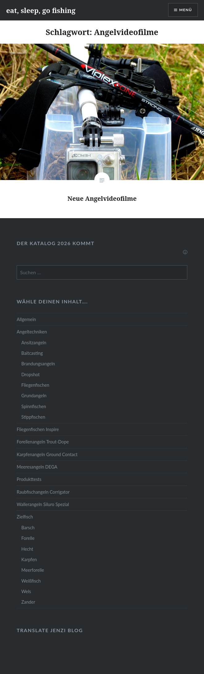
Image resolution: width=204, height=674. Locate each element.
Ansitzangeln (33, 342)
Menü (185, 9)
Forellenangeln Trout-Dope (43, 441)
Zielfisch (25, 516)
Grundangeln (33, 395)
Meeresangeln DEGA (37, 466)
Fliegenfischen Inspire (38, 429)
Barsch (28, 527)
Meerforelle (32, 570)
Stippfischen (33, 417)
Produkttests (29, 479)
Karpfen (29, 559)
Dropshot (30, 374)
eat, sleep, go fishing (40, 10)
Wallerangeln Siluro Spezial (43, 504)
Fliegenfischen (35, 385)
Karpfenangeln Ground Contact (47, 454)
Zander (28, 602)
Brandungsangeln (38, 363)
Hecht (27, 549)
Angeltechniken (32, 331)
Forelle (28, 538)
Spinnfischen (33, 406)
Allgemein (26, 319)
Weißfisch (31, 581)
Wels (26, 591)
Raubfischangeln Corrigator (43, 492)
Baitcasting (32, 353)
